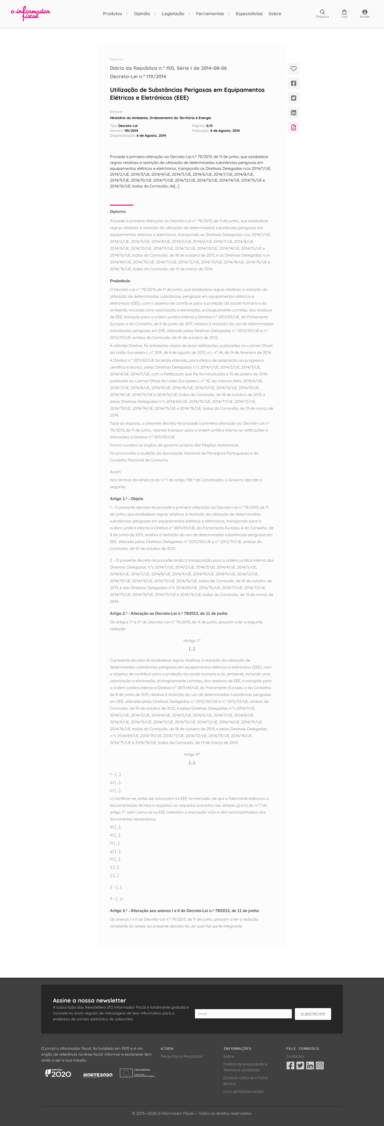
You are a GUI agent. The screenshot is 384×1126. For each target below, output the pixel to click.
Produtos (112, 13)
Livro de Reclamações (243, 1091)
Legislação (173, 13)
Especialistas (249, 13)
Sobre (275, 13)
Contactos (295, 1056)
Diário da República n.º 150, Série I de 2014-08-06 (168, 68)
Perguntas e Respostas (182, 1056)
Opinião (142, 13)
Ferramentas (210, 13)
